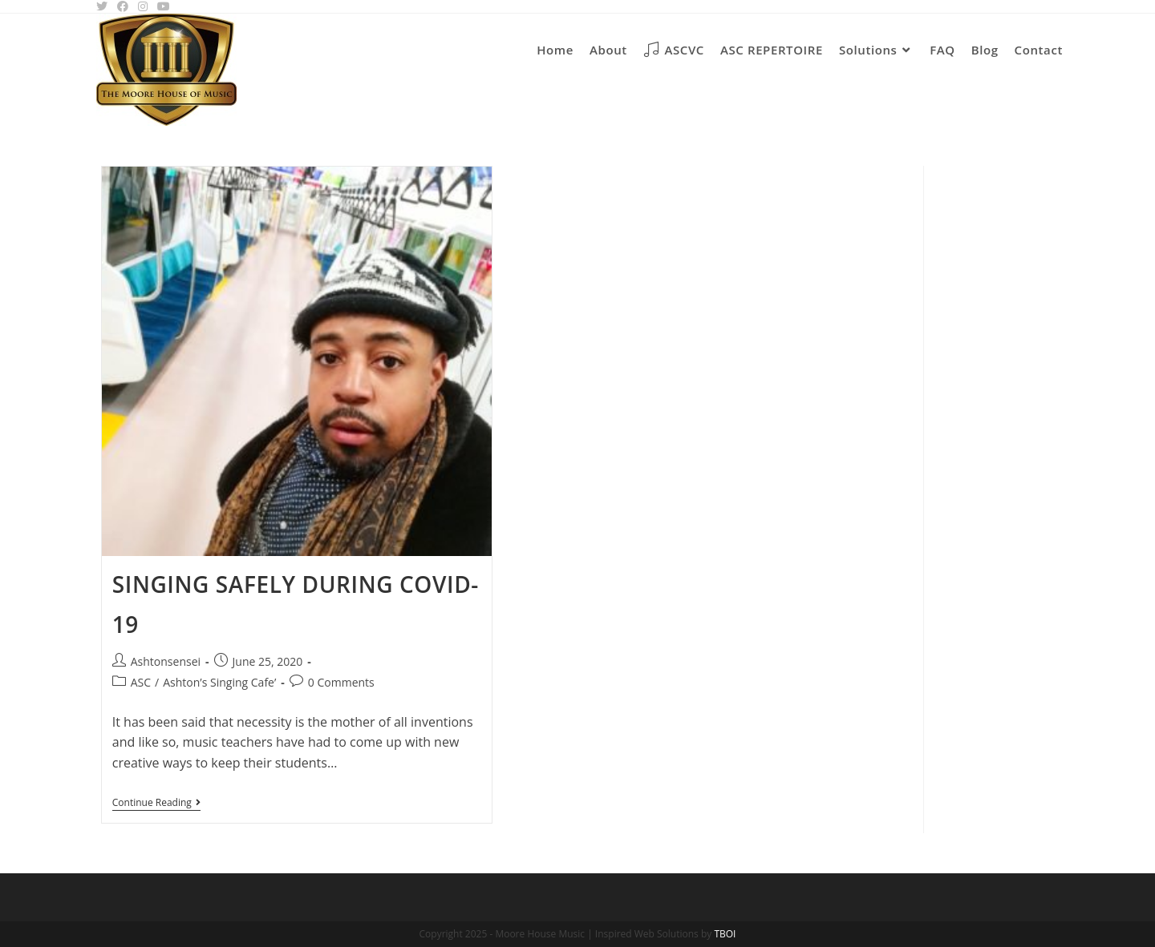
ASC (141, 682)
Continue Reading (156, 804)
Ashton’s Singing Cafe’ (219, 682)
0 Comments (341, 682)
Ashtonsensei (166, 661)
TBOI (725, 934)
